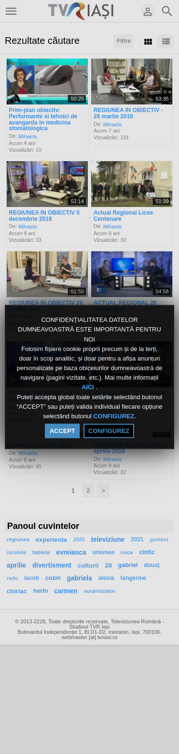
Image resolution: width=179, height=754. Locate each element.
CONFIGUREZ (113, 416)
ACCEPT (62, 430)
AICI (89, 387)
